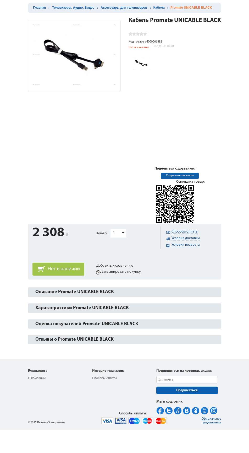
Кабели (159, 7)
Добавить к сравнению (114, 266)
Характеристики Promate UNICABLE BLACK (82, 307)
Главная (39, 7)
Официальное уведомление (211, 420)
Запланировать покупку (121, 272)
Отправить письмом (180, 175)
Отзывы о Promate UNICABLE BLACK (74, 339)
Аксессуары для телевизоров (124, 7)
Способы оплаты (104, 378)
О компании (37, 378)
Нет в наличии (64, 269)
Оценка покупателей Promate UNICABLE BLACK (86, 324)
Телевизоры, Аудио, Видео (73, 7)
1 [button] (114, 233)
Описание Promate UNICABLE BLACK (74, 291)
